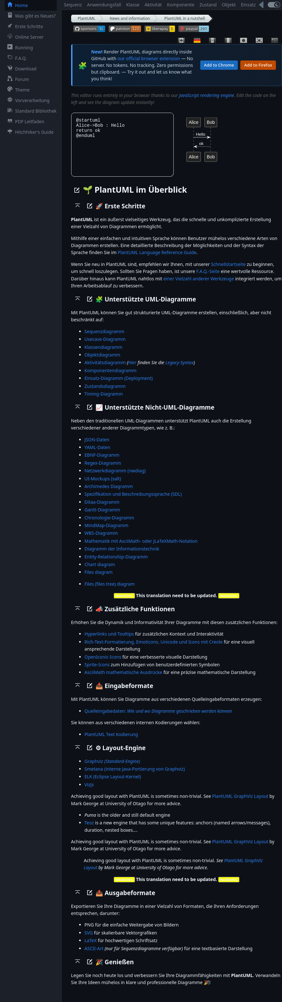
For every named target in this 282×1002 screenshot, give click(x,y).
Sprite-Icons (97, 672)
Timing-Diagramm (104, 401)
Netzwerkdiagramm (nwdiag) (115, 478)
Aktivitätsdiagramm (105, 369)
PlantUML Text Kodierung (111, 741)
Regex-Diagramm (103, 470)
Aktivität (153, 5)
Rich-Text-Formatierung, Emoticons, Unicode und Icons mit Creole (154, 649)
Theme (17, 89)
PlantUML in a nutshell (184, 18)
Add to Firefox (258, 65)
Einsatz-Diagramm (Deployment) (119, 385)
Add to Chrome (219, 65)
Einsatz (248, 5)
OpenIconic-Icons (103, 664)
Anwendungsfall (104, 5)
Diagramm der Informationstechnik (122, 556)
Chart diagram (100, 571)
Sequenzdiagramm (104, 338)
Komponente (180, 5)
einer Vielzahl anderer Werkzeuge (198, 286)
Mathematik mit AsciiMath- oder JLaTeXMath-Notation (141, 548)
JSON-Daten (97, 447)
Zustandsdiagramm (105, 393)
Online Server (24, 37)
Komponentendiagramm (111, 377)
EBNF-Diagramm (102, 462)
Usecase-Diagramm (105, 346)
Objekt (229, 5)
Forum (17, 79)
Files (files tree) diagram (110, 591)
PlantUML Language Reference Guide (157, 259)
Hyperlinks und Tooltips (109, 641)
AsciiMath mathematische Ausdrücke (123, 679)
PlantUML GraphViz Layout (240, 803)
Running (19, 47)
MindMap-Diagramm (107, 532)
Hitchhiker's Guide (29, 132)
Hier (132, 369)
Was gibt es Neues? (30, 15)
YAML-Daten (97, 454)
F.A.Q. (16, 58)
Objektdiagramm (102, 362)
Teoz (89, 830)
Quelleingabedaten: (158, 718)
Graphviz (112, 768)
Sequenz (73, 5)
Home (16, 5)
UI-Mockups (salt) (103, 486)
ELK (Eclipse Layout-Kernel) (113, 784)
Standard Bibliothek (31, 111)
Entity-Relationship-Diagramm (116, 564)
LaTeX (91, 947)
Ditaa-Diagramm (102, 509)
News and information (130, 18)
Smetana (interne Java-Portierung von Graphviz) (135, 776)
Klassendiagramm (103, 354)
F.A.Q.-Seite (208, 278)
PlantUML (86, 18)
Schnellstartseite (228, 271)
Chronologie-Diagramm (109, 525)
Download (21, 68)
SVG (89, 940)
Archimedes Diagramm (109, 493)
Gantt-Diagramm (102, 517)
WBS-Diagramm (101, 540)
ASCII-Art (94, 955)
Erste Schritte (24, 26)
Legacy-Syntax (179, 369)
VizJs (89, 792)
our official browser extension (149, 58)
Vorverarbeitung (27, 100)
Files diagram (99, 579)
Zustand (208, 5)
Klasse (132, 5)
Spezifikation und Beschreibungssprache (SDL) (133, 501)
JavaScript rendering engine (206, 95)
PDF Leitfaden (24, 121)
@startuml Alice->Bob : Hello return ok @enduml (122, 148)
